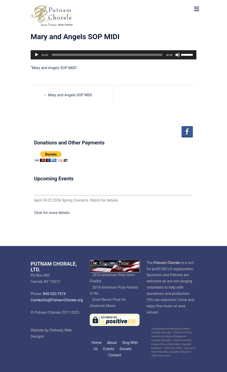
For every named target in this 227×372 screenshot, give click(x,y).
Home (97, 342)
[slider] (107, 55)
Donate (125, 349)
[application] (113, 54)
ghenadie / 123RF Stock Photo (177, 332)
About (112, 342)
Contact (114, 355)
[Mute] (177, 55)
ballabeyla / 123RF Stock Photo (166, 348)
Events (108, 349)
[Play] (36, 55)
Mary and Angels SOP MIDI (70, 95)
